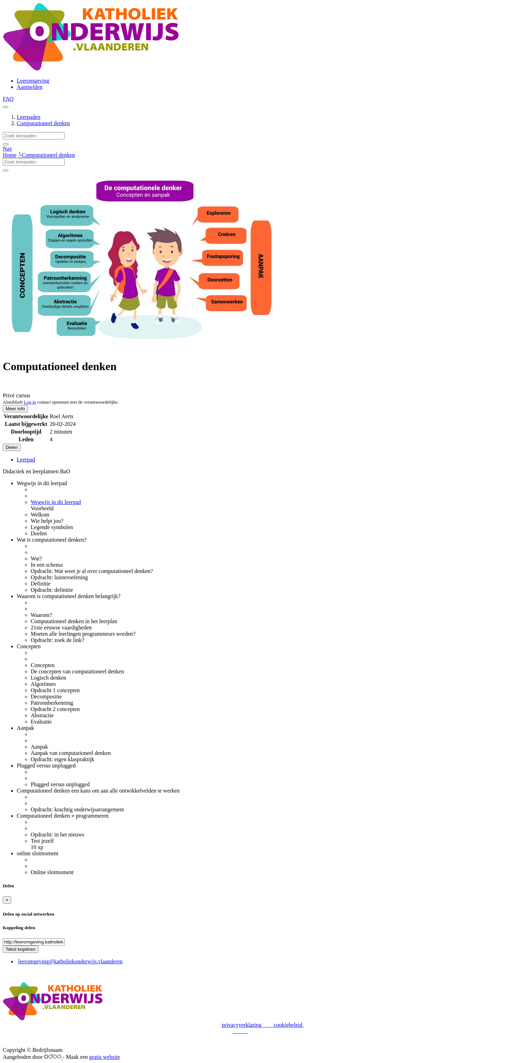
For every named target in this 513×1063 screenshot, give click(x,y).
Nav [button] (7, 149)
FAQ (8, 99)
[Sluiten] (7, 900)
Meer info (15, 408)
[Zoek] (5, 144)
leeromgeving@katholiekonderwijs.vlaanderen (70, 961)
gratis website (104, 1057)
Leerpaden (28, 117)
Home (9, 155)
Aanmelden (30, 87)
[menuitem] (33, 81)
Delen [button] (12, 447)
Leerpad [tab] (26, 459)
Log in (30, 402)
